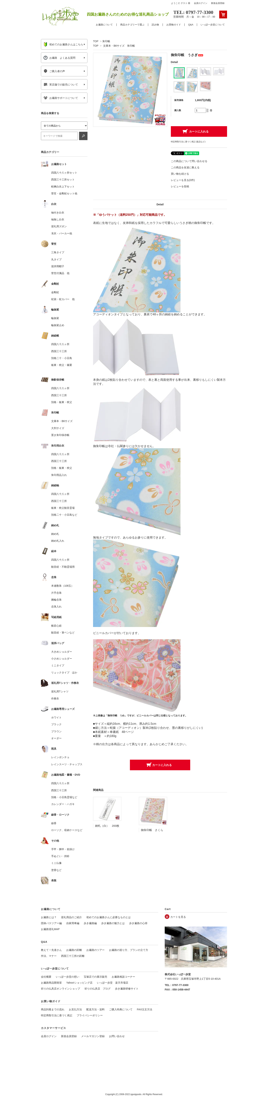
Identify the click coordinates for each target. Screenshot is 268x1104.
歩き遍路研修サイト (126, 988)
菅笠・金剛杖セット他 (64, 193)
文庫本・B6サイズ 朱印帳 (119, 45)
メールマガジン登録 (93, 1036)
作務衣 (55, 698)
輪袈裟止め (57, 325)
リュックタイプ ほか (64, 672)
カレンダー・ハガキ (63, 804)
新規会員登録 (217, 3)
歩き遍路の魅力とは (113, 923)
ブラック (56, 724)
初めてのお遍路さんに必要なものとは (108, 917)
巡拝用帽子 (57, 266)
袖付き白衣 (57, 212)
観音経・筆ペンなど (63, 632)
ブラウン (56, 731)
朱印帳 (106, 41)
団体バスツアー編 (51, 923)
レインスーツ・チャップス (66, 764)
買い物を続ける (180, 173)
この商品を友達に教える (185, 167)
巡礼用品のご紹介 (71, 917)
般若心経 (56, 625)
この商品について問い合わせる (189, 161)
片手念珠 (56, 592)
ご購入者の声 (54, 71)
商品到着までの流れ (52, 1009)
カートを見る (178, 916)
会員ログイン (200, 3)
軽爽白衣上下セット (63, 186)
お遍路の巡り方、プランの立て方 (128, 949)
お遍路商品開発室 (51, 982)
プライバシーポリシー (90, 1015)
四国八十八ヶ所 (60, 344)
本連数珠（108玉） (62, 585)
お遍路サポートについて (61, 97)
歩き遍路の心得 (138, 923)
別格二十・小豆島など (64, 514)
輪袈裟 (55, 318)
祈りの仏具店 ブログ (97, 988)
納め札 (55, 533)
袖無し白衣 (57, 219)
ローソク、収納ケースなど (66, 830)
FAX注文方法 (144, 1009)
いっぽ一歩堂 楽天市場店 (112, 982)
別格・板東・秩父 (61, 402)
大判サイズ (57, 428)
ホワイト (56, 717)
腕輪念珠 (56, 599)
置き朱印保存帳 (60, 435)
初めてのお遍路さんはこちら (63, 44)
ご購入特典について (121, 1009)
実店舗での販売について (61, 84)
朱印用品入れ (59, 474)
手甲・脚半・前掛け (63, 849)
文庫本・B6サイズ (62, 421)
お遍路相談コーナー (123, 976)
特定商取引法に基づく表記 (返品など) (188, 141)
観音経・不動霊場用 (63, 566)
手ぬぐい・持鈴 (60, 856)
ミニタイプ (57, 665)
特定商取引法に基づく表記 (56, 1015)
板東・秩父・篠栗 (61, 364)
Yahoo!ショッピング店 (79, 982)
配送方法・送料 (95, 1009)
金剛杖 (55, 292)
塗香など (56, 870)
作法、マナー (49, 955)
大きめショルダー (61, 651)
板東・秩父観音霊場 (63, 507)
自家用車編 (72, 923)
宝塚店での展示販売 (95, 976)
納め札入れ (57, 540)
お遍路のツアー (95, 949)
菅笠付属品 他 (60, 273)
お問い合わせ (117, 1036)
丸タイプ (56, 259)
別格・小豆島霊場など (64, 797)
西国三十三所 (59, 351)
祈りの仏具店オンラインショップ (60, 988)
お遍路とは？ (49, 917)
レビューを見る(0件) (183, 180)
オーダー (56, 738)
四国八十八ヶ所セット (64, 172)
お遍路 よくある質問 (59, 57)
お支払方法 (75, 1009)
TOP (95, 41)
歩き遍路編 (90, 923)
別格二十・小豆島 (61, 358)
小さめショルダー (61, 658)
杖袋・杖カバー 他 (63, 299)
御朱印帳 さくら (152, 830)
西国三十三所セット (63, 179)
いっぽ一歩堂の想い (67, 976)
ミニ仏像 (56, 862)
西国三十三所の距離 (72, 955)
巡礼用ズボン (59, 226)
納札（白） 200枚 (107, 825)
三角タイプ (57, 252)
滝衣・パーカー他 (61, 233)
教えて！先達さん (51, 949)
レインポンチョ (60, 757)
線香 (53, 823)
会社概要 (46, 976)
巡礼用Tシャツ (59, 691)
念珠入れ (56, 606)
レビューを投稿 (180, 186)
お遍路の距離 (74, 949)
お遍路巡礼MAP (50, 929)
